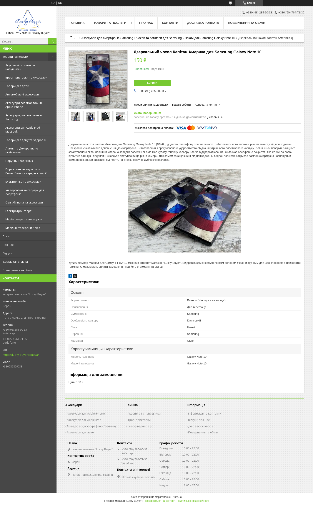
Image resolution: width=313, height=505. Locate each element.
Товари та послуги (15, 57)
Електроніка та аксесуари (23, 182)
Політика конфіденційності (193, 500)
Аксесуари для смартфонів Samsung (23, 117)
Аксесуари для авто (80, 432)
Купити (152, 83)
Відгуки (8, 253)
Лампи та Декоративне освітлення (21, 150)
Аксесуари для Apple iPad (84, 420)
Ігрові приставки (139, 420)
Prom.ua (177, 496)
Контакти (170, 23)
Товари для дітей (17, 86)
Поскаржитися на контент (159, 500)
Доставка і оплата (15, 262)
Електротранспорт (18, 211)
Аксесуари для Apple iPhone (86, 413)
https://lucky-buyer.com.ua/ (21, 355)
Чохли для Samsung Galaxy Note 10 (210, 38)
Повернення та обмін (17, 270)
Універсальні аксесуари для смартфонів (24, 192)
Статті (7, 236)
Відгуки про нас (199, 420)
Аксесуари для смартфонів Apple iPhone (23, 105)
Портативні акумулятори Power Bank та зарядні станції (26, 171)
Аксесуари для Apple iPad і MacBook (23, 129)
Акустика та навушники (144, 413)
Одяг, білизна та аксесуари (24, 202)
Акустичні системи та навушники (20, 67)
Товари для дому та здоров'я (25, 140)
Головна (77, 23)
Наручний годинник (19, 161)
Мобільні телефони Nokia (22, 228)
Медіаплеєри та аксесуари (23, 219)
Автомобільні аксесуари (22, 94)
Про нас (8, 245)
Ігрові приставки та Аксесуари (26, 77)
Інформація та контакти (204, 413)
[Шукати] (52, 41)
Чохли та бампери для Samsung (159, 38)
